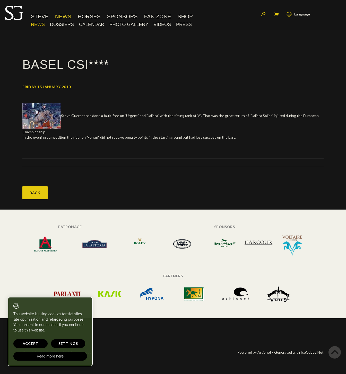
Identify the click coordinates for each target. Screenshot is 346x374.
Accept (30, 343)
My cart (276, 14)
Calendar (91, 24)
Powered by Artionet (254, 352)
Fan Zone (157, 16)
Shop (185, 16)
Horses (89, 16)
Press (184, 24)
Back (35, 192)
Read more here (49, 356)
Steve (40, 16)
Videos (162, 24)
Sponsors (122, 16)
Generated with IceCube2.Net (299, 352)
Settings (67, 343)
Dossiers (62, 24)
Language (298, 14)
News (63, 16)
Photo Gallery (128, 24)
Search (263, 14)
